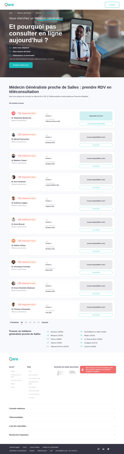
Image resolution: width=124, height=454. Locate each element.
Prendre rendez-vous (21, 65)
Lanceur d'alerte (35, 447)
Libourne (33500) (90, 346)
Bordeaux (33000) (57, 332)
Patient (13, 371)
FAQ (30, 371)
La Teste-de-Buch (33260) (93, 339)
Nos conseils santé (34, 378)
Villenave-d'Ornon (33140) (60, 346)
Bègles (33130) (89, 335)
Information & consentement (17, 450)
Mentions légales (14, 447)
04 (34, 322)
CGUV (25, 447)
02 (26, 322)
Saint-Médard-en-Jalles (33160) (95, 332)
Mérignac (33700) (57, 335)
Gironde (38, 13)
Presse (13, 387)
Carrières (31, 397)
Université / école (16, 380)
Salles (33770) (51, 13)
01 (22, 322)
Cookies (32, 450)
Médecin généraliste (24, 13)
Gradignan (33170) (90, 343)
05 (39, 322)
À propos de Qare (34, 394)
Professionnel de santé (16, 376)
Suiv (45, 322)
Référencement (42, 450)
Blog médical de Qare (33, 383)
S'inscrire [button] (112, 5)
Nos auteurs (32, 387)
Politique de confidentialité (50, 447)
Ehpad (13, 384)
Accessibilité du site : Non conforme (66, 450)
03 (30, 322)
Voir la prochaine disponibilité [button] (96, 124)
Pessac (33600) (56, 339)
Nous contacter (33, 375)
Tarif (51, 450)
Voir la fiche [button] (96, 145)
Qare (11, 13)
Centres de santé (34, 391)
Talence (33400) (56, 343)
